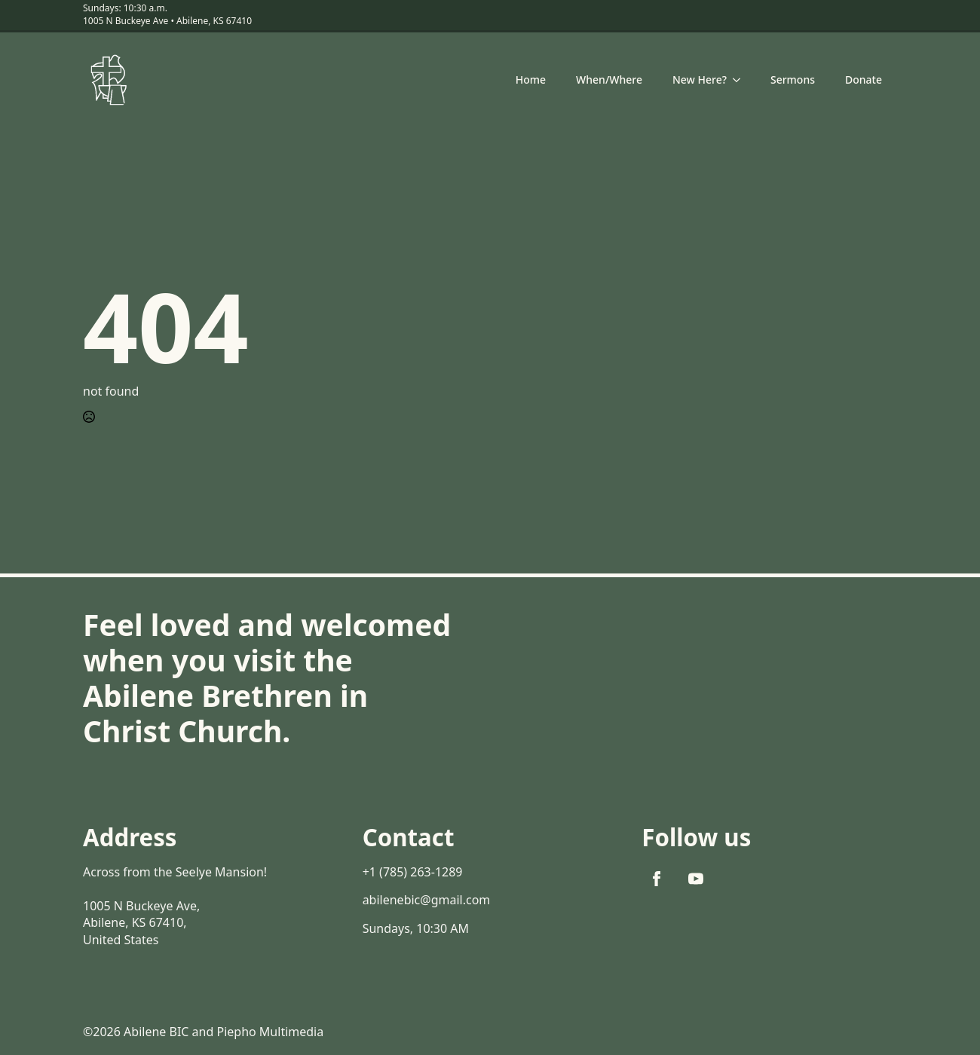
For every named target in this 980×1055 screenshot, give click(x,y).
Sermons (792, 79)
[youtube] (696, 879)
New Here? (699, 79)
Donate (863, 79)
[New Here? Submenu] (741, 80)
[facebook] (657, 879)
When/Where (609, 79)
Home (531, 79)
